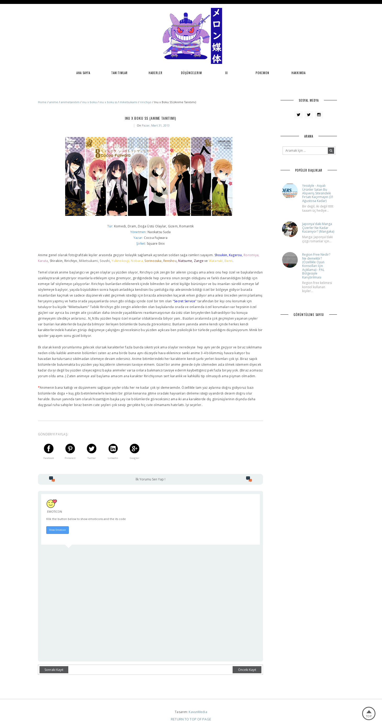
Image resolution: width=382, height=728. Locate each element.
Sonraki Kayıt (53, 669)
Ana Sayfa (83, 73)
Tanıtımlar (119, 73)
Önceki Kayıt (247, 669)
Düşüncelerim (191, 73)
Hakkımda (298, 73)
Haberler (155, 73)
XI (226, 73)
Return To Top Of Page (191, 719)
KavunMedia (198, 712)
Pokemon (262, 73)
